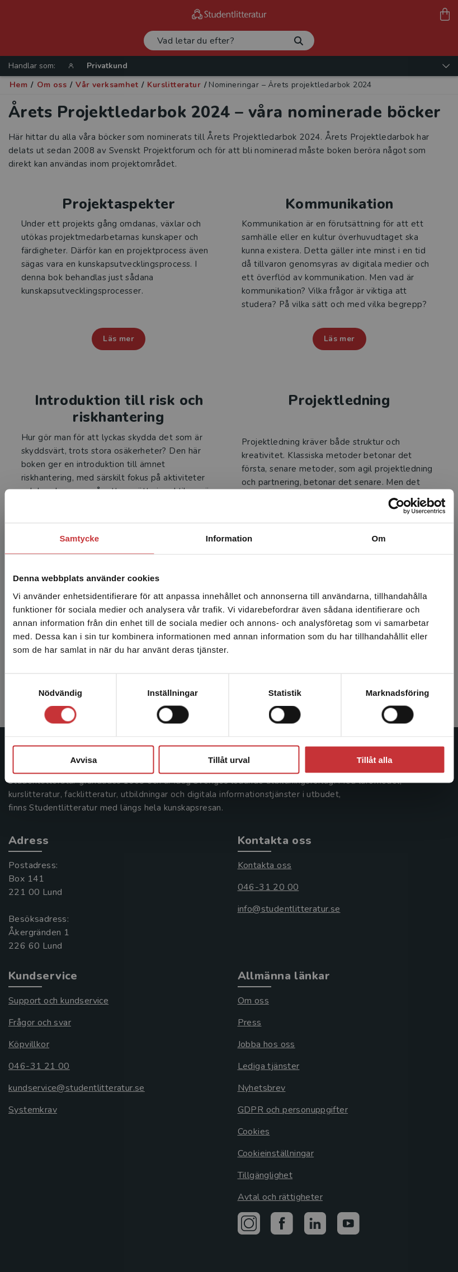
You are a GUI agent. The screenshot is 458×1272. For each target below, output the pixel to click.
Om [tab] (379, 538)
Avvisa (83, 759)
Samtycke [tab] (79, 538)
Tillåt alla (375, 759)
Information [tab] (229, 538)
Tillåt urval (229, 759)
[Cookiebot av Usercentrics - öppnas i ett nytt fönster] (396, 506)
